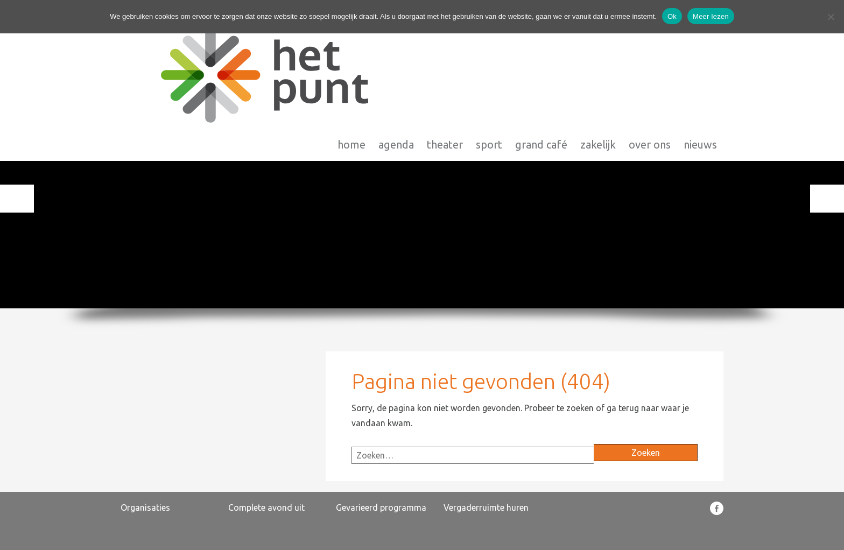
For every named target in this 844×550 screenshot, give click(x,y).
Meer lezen (711, 16)
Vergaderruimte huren (486, 507)
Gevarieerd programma (381, 507)
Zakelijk (598, 64)
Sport (489, 64)
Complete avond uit (266, 507)
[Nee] (830, 16)
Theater (445, 64)
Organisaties (145, 507)
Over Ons (650, 64)
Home (351, 64)
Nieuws (700, 64)
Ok (672, 16)
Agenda (396, 64)
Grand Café (541, 64)
